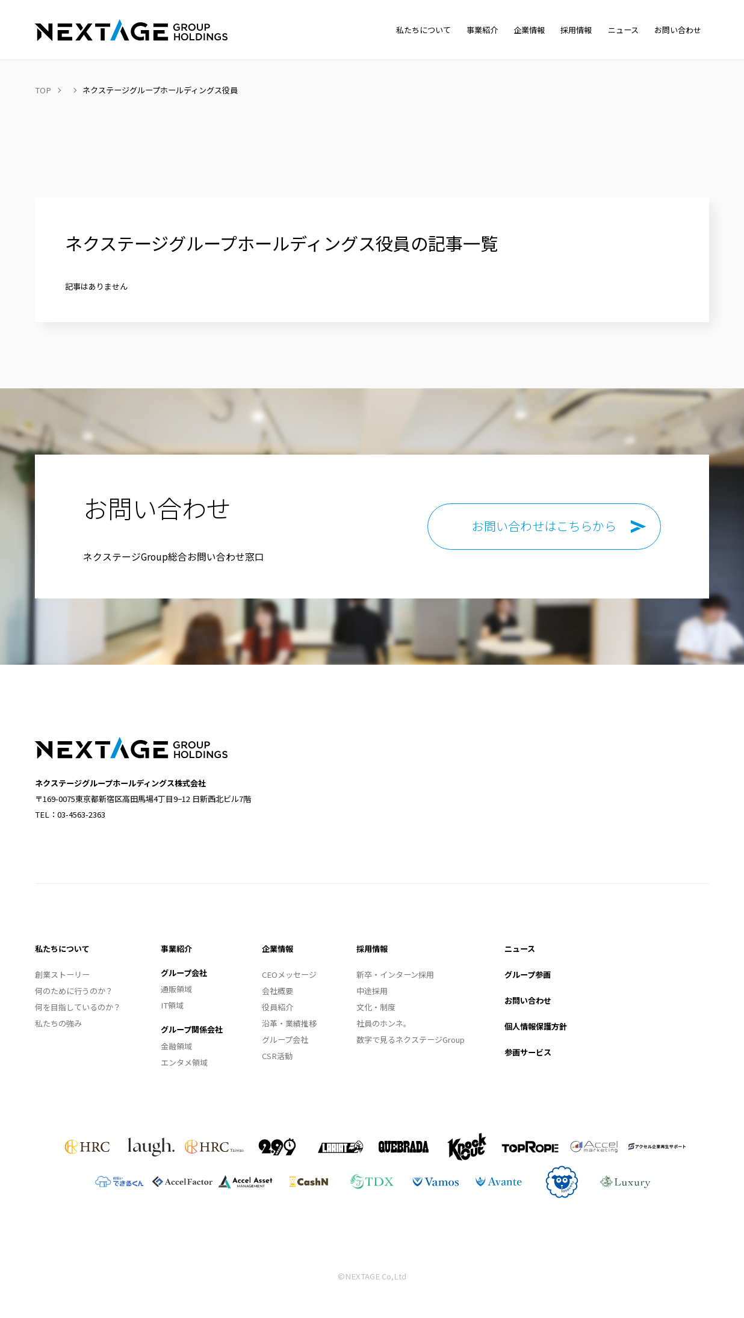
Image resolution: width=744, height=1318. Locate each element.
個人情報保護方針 (535, 1026)
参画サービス (527, 1052)
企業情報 (277, 948)
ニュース (519, 948)
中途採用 (372, 990)
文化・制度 (375, 1007)
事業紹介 (176, 948)
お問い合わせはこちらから (544, 526)
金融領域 (176, 1046)
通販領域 (176, 989)
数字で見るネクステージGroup (410, 1039)
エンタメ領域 (184, 1062)
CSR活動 (277, 1056)
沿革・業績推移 (289, 1023)
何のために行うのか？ (74, 990)
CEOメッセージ (289, 974)
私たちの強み (58, 1023)
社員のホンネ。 (383, 1023)
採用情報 (372, 948)
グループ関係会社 (192, 1029)
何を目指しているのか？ (78, 1007)
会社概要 (277, 990)
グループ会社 (184, 972)
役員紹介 (277, 1007)
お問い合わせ (527, 1000)
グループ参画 (527, 974)
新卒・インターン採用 (395, 974)
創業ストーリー (62, 974)
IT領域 (172, 1005)
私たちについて (62, 948)
